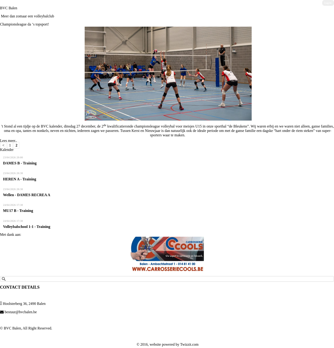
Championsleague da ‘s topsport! (24, 24)
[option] (167, 254)
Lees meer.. (8, 141)
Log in (327, 2)
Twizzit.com (189, 344)
